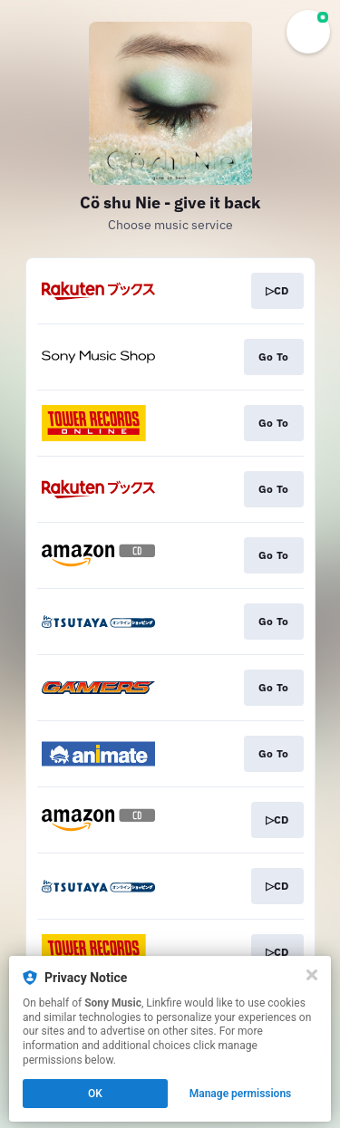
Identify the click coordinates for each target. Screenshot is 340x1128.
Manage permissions (240, 1093)
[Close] (311, 974)
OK (95, 1093)
